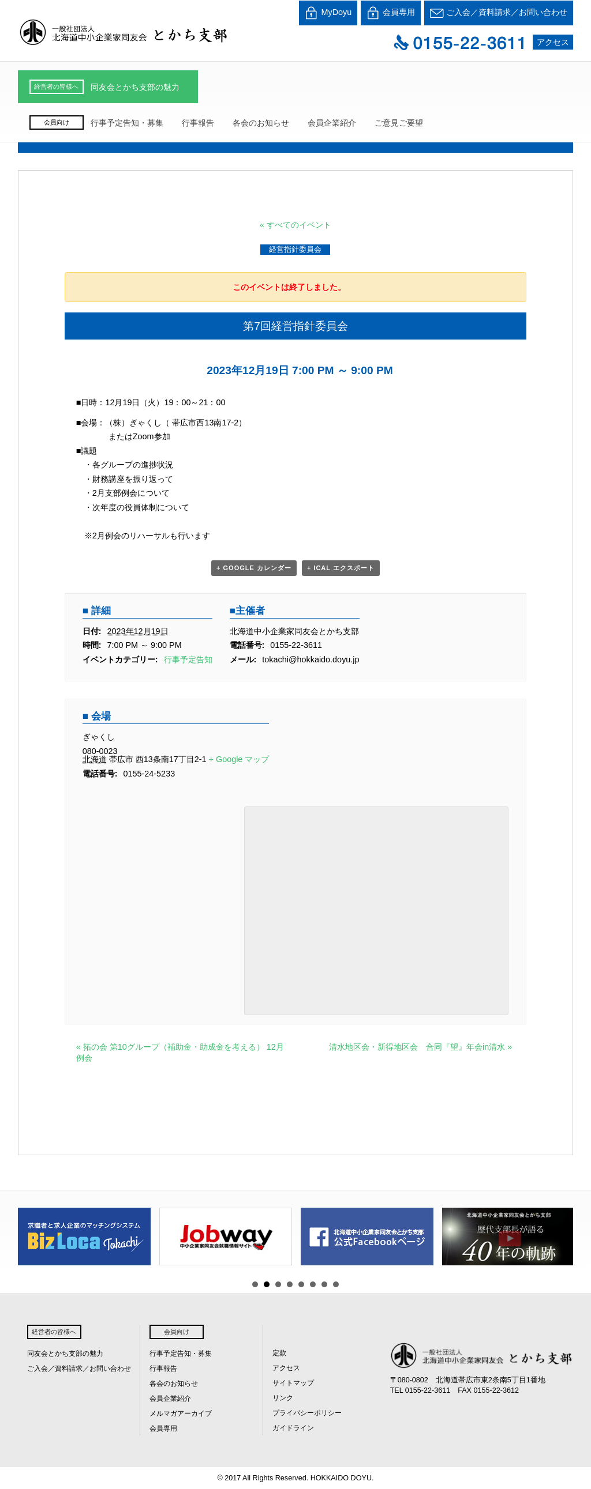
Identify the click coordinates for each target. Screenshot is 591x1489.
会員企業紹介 (332, 122)
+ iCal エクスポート (341, 567)
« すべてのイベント (295, 224)
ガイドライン (293, 1428)
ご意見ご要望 (399, 122)
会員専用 (390, 13)
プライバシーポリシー (307, 1413)
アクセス (553, 42)
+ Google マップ (239, 759)
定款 (279, 1353)
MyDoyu (328, 13)
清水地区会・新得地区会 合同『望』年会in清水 (420, 1046)
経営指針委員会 (295, 249)
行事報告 (198, 122)
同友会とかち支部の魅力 (135, 87)
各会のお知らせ (261, 122)
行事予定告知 (188, 659)
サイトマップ (293, 1383)
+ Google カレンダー (253, 567)
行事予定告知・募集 (127, 122)
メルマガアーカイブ (180, 1413)
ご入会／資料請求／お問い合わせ (498, 13)
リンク (282, 1398)
